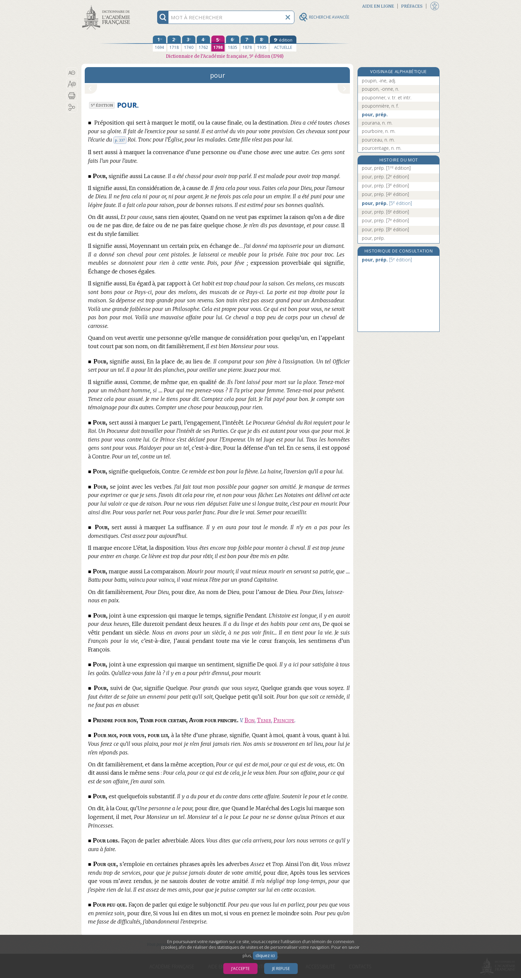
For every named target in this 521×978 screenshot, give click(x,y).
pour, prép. (375, 114)
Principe (283, 720)
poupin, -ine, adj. (379, 80)
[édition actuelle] (283, 43)
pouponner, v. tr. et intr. (386, 97)
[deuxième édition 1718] (174, 43)
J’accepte (240, 968)
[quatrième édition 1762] (203, 43)
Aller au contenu (107, 5)
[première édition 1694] (159, 43)
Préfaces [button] (412, 6)
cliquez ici (265, 955)
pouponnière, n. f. (380, 106)
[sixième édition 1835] (232, 43)
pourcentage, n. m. (381, 148)
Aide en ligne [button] (378, 6)
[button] (72, 72)
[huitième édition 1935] (261, 43)
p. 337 (120, 140)
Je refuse (281, 968)
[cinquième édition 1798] (218, 43)
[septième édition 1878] (247, 43)
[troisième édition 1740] (188, 43)
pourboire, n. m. (378, 131)
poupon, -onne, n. (380, 89)
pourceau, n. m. (378, 140)
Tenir (264, 720)
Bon (250, 720)
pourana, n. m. (377, 123)
